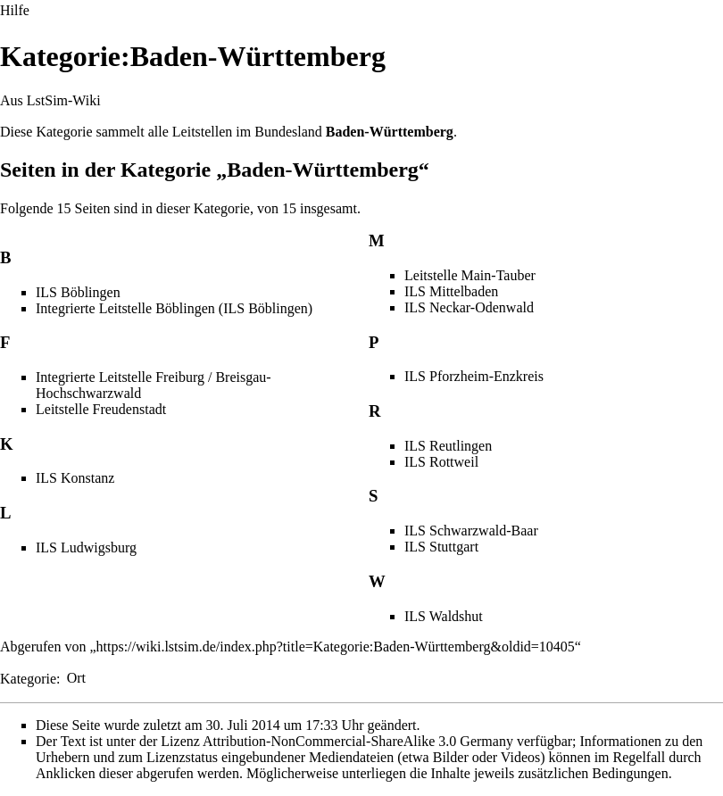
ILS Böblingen (78, 292)
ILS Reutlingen (448, 445)
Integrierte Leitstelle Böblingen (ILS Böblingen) (174, 308)
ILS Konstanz (75, 477)
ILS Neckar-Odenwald (469, 307)
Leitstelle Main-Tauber (470, 275)
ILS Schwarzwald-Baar (471, 530)
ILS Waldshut (443, 616)
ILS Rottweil (441, 461)
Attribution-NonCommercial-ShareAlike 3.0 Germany (358, 741)
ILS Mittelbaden (451, 291)
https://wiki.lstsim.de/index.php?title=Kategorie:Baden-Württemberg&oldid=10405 (335, 646)
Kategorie (28, 677)
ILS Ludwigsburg (86, 547)
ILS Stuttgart (441, 546)
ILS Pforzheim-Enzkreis (474, 376)
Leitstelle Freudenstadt (101, 409)
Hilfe (14, 10)
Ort (76, 677)
